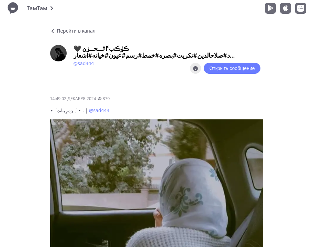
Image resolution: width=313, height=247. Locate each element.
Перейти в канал (73, 30)
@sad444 (84, 63)
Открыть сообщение (232, 68)
